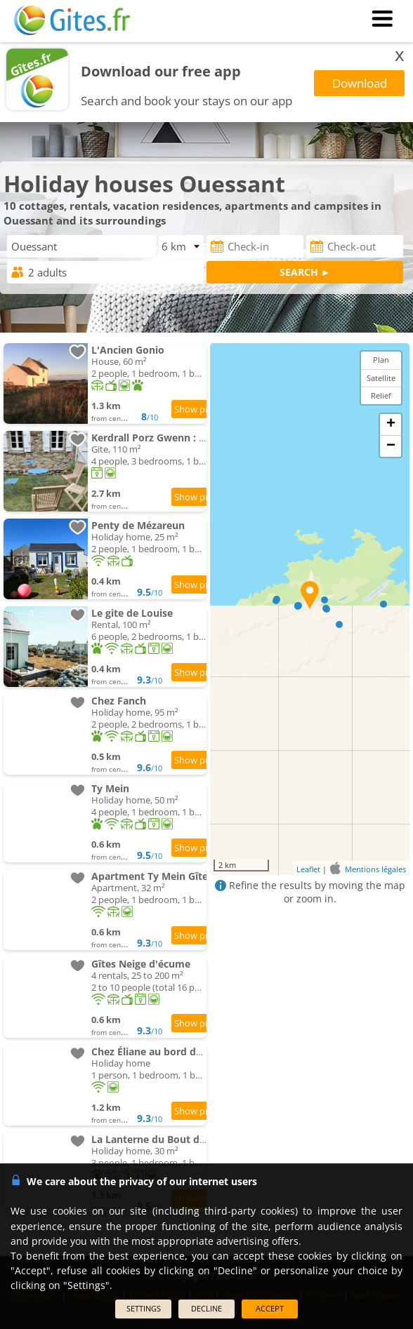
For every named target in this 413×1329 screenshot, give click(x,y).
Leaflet (308, 869)
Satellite (381, 378)
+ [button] (390, 424)
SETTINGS (143, 1308)
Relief (381, 395)
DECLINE (206, 1308)
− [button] (390, 446)
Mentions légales (375, 869)
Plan (381, 359)
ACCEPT (270, 1308)
